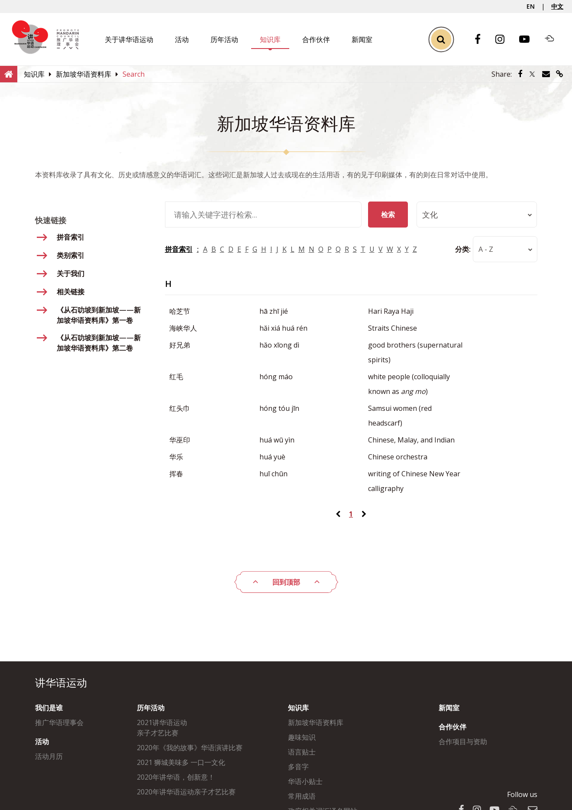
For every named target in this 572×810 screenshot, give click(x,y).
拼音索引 (179, 249)
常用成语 (302, 796)
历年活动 (224, 39)
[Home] (8, 73)
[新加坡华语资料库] (83, 74)
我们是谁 (49, 707)
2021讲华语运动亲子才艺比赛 (162, 728)
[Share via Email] (546, 74)
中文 (557, 6)
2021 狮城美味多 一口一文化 (181, 762)
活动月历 (49, 756)
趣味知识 (302, 737)
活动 (182, 39)
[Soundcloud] (553, 39)
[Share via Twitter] (532, 74)
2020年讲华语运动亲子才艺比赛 (186, 792)
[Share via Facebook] (520, 74)
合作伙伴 (316, 39)
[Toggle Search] (441, 39)
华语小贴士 (305, 781)
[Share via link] (559, 74)
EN (531, 6)
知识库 (270, 39)
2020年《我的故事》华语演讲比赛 (189, 747)
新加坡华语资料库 (315, 722)
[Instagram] (504, 40)
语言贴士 (302, 752)
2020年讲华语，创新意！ (176, 777)
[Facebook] (482, 40)
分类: (462, 249)
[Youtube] (528, 40)
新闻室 (362, 39)
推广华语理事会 (59, 722)
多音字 (298, 766)
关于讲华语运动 (129, 39)
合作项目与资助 (463, 741)
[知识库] (34, 74)
